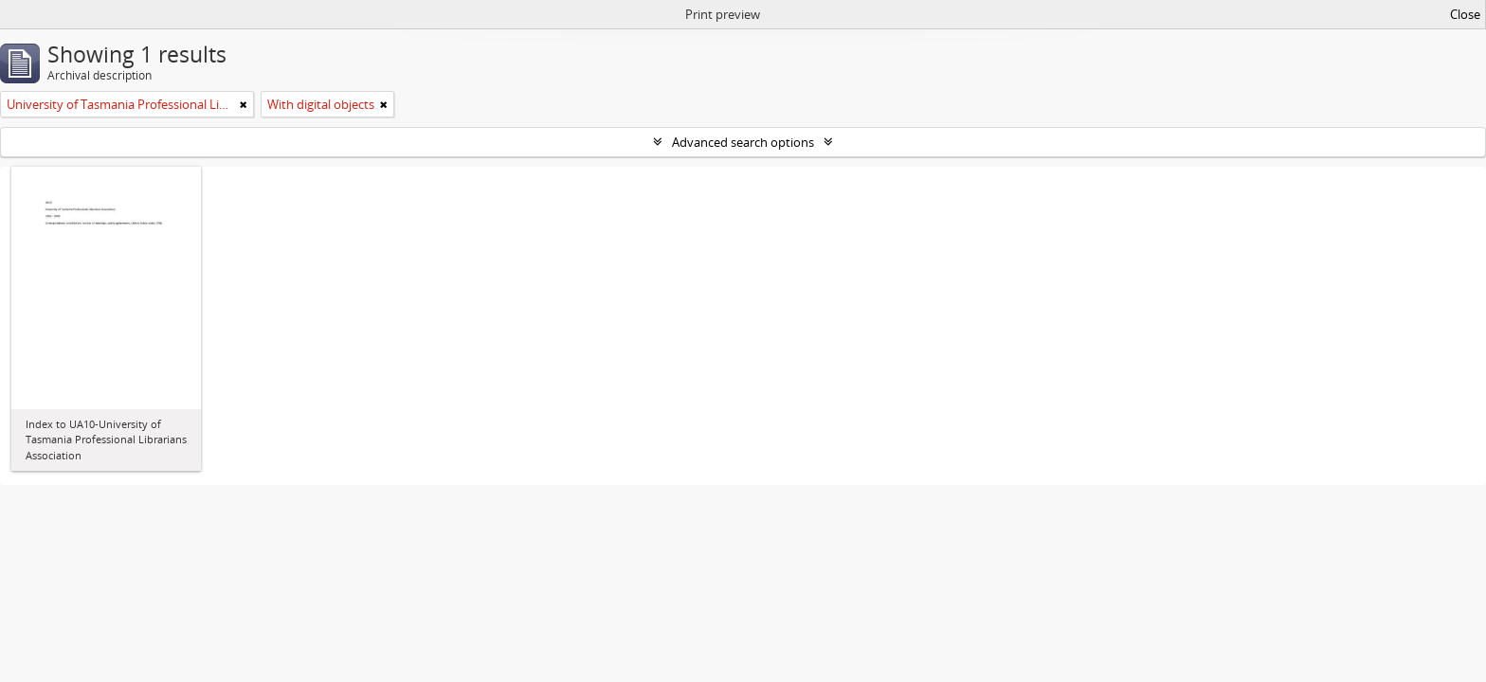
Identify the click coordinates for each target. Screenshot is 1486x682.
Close (1465, 14)
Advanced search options (743, 142)
